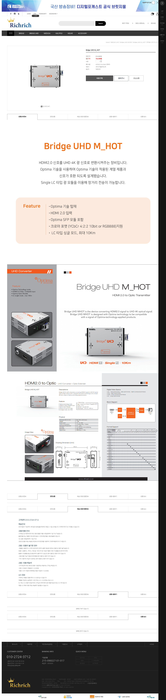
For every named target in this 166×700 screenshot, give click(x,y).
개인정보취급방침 (47, 644)
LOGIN (29, 14)
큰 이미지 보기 (45, 106)
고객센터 (79, 644)
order (162, 17)
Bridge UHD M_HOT (139, 42)
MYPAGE (95, 663)
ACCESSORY (82, 33)
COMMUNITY (43, 14)
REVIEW (82, 663)
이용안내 (64, 644)
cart (162, 11)
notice (162, 29)
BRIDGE (21, 33)
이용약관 (29, 644)
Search (100, 23)
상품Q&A (143, 116)
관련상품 (52, 116)
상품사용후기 (113, 116)
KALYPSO (59, 33)
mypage (162, 23)
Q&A (82, 660)
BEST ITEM (125, 23)
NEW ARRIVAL (140, 23)
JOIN (35, 14)
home (108, 42)
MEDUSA (47, 33)
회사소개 (14, 644)
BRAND (153, 23)
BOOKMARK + (53, 14)
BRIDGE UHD (33, 33)
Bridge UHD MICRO (126, 42)
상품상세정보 (22, 116)
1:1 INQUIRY (95, 660)
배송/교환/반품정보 (83, 116)
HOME (152, 644)
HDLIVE (70, 33)
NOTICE (82, 657)
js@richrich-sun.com (52, 685)
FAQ (95, 657)
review (162, 41)
